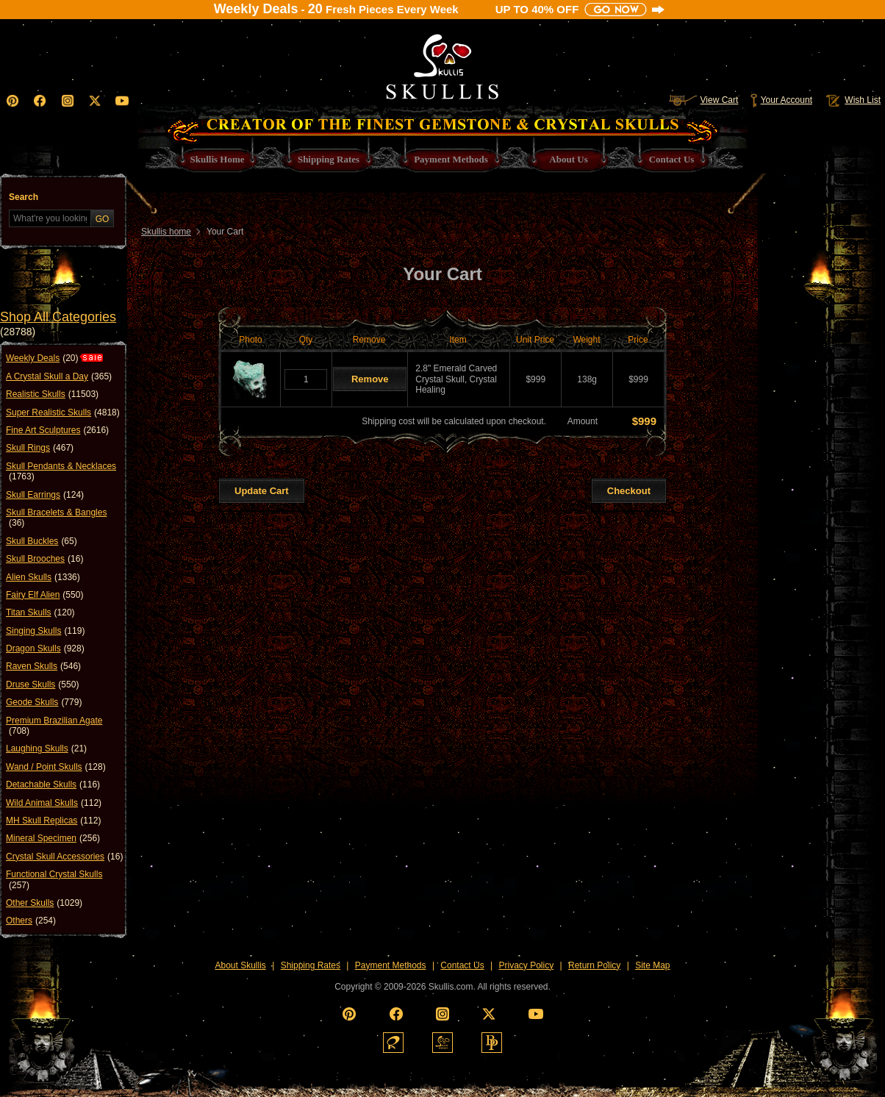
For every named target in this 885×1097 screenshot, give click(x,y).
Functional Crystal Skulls (54, 879)
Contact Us (462, 965)
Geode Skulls (44, 702)
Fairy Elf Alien (44, 595)
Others (31, 920)
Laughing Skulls (46, 748)
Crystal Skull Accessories (64, 856)
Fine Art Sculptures (57, 430)
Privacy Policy (526, 965)
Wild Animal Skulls (53, 803)
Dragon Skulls (45, 648)
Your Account (781, 100)
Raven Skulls (43, 666)
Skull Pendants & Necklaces (61, 471)
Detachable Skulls (53, 784)
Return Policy (594, 965)
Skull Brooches (44, 559)
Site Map (652, 965)
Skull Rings (40, 448)
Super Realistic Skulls (63, 412)
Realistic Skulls (52, 394)
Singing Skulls (45, 631)
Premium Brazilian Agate (54, 726)
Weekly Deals (42, 358)
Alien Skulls (43, 577)
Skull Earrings (45, 495)
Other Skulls (44, 903)
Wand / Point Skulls (56, 767)
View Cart (703, 100)
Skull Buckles (41, 541)
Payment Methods (390, 965)
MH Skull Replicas (53, 820)
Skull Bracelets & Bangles (56, 518)
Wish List (852, 100)
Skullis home (166, 231)
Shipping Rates (310, 965)
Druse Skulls (42, 684)
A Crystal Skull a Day (59, 376)
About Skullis (240, 965)
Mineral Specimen (53, 838)
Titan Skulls (40, 612)
